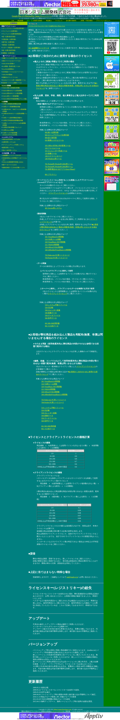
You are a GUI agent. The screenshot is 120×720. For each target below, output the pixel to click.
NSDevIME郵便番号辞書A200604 (13, 162)
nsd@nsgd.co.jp (72, 577)
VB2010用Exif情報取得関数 (11, 88)
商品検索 (20, 20)
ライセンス (58, 20)
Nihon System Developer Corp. (62, 709)
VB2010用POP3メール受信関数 (12, 90)
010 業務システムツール (54, 140)
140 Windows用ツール (53, 159)
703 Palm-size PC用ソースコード (57, 255)
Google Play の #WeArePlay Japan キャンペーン (32, 16)
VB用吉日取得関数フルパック (12, 127)
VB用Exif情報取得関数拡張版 (12, 104)
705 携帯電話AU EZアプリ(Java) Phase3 (60, 169)
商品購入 (49, 20)
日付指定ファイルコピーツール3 (13, 72)
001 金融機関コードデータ (38, 48)
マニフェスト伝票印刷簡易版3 (12, 34)
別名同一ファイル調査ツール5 (12, 83)
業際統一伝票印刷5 (9, 53)
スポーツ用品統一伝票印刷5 (11, 47)
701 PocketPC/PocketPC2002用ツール (59, 164)
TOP (12, 20)
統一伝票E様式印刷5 (9, 36)
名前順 (40, 20)
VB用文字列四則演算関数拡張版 (13, 120)
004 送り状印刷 (51, 138)
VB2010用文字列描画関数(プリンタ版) (15, 99)
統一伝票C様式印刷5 (9, 50)
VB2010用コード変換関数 (11, 96)
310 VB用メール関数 (53, 239)
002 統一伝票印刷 (51, 132)
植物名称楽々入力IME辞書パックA (14, 167)
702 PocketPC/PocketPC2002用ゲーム (59, 167)
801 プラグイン (51, 174)
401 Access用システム (53, 208)
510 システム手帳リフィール (56, 305)
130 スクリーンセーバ (53, 156)
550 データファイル (52, 315)
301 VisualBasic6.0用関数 (54, 237)
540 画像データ (51, 313)
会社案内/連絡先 (71, 20)
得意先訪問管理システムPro (11, 139)
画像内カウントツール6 (10, 77)
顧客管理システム (8, 147)
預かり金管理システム (10, 150)
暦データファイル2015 (10, 165)
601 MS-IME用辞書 (52, 323)
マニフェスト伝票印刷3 (10, 31)
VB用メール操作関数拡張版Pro (12, 118)
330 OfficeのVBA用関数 (54, 247)
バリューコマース (57, 711)
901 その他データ (51, 326)
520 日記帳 (49, 307)
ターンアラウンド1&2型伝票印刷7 (13, 28)
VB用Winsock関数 (8, 130)
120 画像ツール (51, 153)
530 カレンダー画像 (52, 310)
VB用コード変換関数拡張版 (11, 106)
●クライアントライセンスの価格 (47, 472)
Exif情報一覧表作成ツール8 (11, 66)
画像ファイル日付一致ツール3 (12, 58)
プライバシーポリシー (103, 20)
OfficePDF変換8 (7, 74)
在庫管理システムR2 (9, 142)
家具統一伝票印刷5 (9, 45)
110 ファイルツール (52, 148)
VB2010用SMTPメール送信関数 (12, 93)
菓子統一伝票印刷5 (9, 42)
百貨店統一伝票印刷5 (9, 39)
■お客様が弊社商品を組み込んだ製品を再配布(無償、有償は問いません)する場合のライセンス (67, 85)
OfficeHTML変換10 (8, 63)
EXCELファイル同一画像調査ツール (14, 80)
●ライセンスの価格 (41, 443)
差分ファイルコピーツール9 (11, 61)
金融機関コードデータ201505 (12, 155)
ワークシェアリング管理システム (13, 145)
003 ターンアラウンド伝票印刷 (57, 135)
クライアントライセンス (58, 193)
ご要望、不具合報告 (86, 20)
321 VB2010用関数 (52, 245)
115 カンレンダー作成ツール (56, 151)
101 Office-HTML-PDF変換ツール (58, 146)
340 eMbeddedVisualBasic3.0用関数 (58, 250)
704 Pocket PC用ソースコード (56, 258)
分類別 (35, 20)
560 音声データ (51, 318)
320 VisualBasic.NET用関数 (55, 242)
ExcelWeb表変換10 (8, 69)
